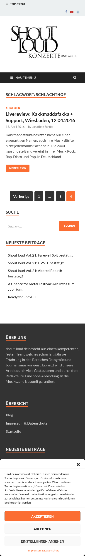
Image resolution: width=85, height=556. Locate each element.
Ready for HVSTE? (22, 297)
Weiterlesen (16, 167)
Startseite (13, 431)
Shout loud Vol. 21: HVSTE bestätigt (36, 263)
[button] (78, 464)
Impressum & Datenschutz (43, 550)
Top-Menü (17, 4)
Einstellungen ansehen (42, 541)
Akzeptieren (42, 516)
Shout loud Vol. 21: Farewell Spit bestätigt (40, 255)
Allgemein (13, 108)
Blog (9, 415)
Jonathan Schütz (42, 126)
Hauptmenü (25, 77)
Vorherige (21, 196)
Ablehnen (42, 529)
